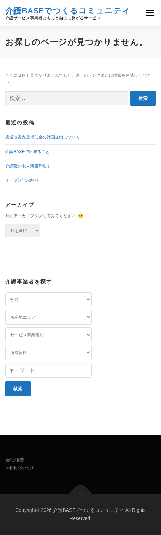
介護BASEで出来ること (27, 151)
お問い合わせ (19, 468)
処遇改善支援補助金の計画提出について (42, 137)
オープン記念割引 (21, 180)
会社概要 (15, 459)
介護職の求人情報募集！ (28, 166)
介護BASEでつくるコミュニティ (67, 10)
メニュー (150, 12)
